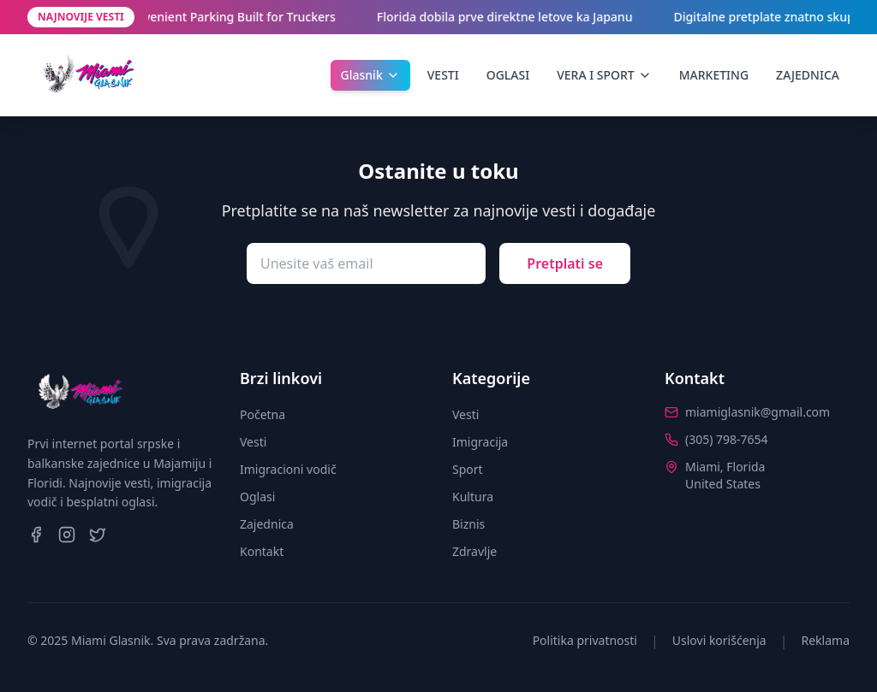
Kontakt (261, 551)
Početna (262, 414)
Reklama (826, 640)
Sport (467, 469)
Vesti (253, 442)
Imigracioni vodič (288, 469)
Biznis (468, 524)
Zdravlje (474, 551)
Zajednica (267, 524)
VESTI (443, 75)
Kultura (472, 496)
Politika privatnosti (585, 640)
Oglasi (257, 496)
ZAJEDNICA (807, 75)
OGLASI (507, 75)
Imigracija (480, 442)
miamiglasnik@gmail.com (757, 412)
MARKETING (714, 75)
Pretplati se (565, 263)
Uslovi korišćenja (719, 640)
